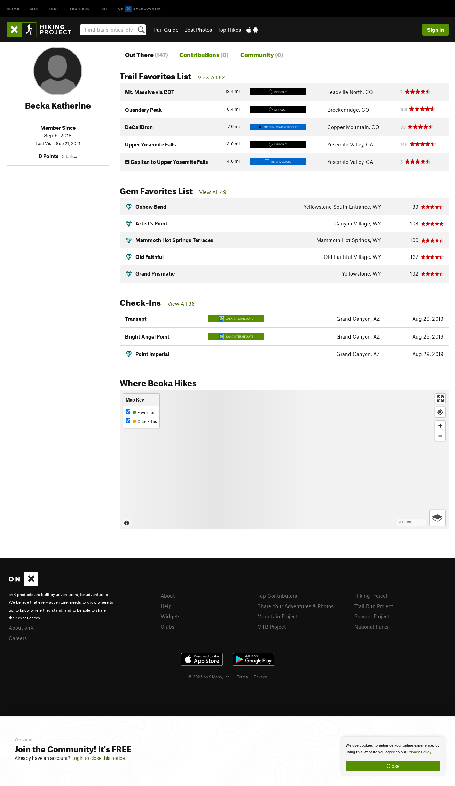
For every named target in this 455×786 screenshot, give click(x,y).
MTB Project (271, 627)
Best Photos (198, 29)
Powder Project (372, 616)
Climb (13, 8)
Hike (54, 8)
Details (68, 156)
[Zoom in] (440, 426)
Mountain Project (277, 616)
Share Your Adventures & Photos (295, 606)
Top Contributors (277, 596)
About (167, 596)
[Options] (437, 518)
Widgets (170, 616)
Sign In (435, 29)
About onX (21, 628)
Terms (242, 676)
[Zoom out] (440, 436)
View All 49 (212, 192)
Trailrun (80, 8)
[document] (393, 756)
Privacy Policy (419, 752)
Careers (18, 638)
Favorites (140, 412)
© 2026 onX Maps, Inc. (209, 676)
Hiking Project (370, 596)
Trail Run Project (373, 606)
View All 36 (181, 304)
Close (393, 766)
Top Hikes (229, 29)
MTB (34, 8)
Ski (104, 8)
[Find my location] (440, 412)
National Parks (371, 627)
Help (166, 606)
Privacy (260, 676)
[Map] (284, 459)
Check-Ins (141, 421)
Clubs (167, 627)
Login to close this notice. (98, 758)
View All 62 (211, 77)
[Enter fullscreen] (440, 399)
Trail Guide (165, 29)
